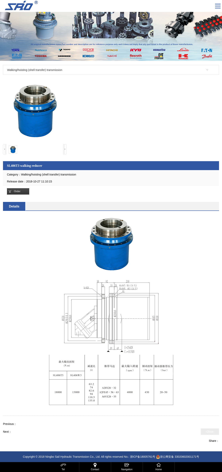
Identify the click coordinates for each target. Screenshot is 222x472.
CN (210, 6)
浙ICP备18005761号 (142, 456)
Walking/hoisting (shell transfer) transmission (34, 70)
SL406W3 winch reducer (27, 431)
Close (209, 431)
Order (17, 191)
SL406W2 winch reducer (31, 423)
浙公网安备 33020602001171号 (179, 456)
